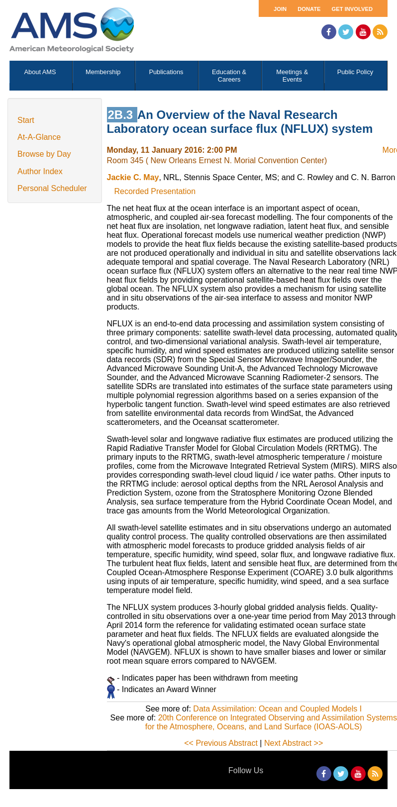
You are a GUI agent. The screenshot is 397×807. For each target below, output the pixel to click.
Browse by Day (44, 154)
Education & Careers (229, 75)
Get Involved (352, 9)
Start (25, 120)
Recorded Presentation (155, 191)
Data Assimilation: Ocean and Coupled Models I (277, 709)
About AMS (40, 72)
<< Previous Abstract (221, 743)
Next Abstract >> (293, 743)
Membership (103, 72)
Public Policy (355, 72)
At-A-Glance (39, 137)
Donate (309, 9)
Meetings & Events (292, 75)
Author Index (40, 171)
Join (280, 9)
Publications (166, 72)
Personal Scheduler (52, 188)
